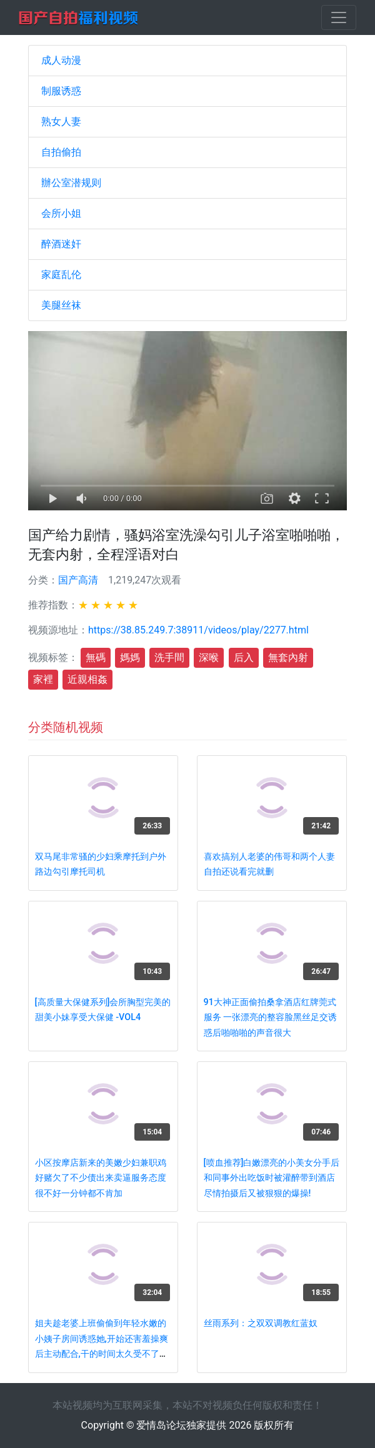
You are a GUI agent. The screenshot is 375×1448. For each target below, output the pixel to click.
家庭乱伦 (61, 274)
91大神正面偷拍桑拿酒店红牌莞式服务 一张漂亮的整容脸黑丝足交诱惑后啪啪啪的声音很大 (271, 1017)
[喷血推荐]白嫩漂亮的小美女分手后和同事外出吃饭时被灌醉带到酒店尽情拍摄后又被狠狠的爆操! (272, 1178)
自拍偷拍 (61, 152)
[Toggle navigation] (338, 17)
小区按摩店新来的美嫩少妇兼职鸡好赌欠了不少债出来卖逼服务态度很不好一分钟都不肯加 (100, 1178)
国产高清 (78, 580)
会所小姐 (61, 213)
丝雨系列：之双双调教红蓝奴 (261, 1323)
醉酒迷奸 (61, 244)
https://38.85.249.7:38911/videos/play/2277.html (198, 630)
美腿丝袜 (61, 305)
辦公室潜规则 (71, 183)
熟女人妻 (61, 121)
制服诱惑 (61, 91)
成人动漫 (61, 60)
